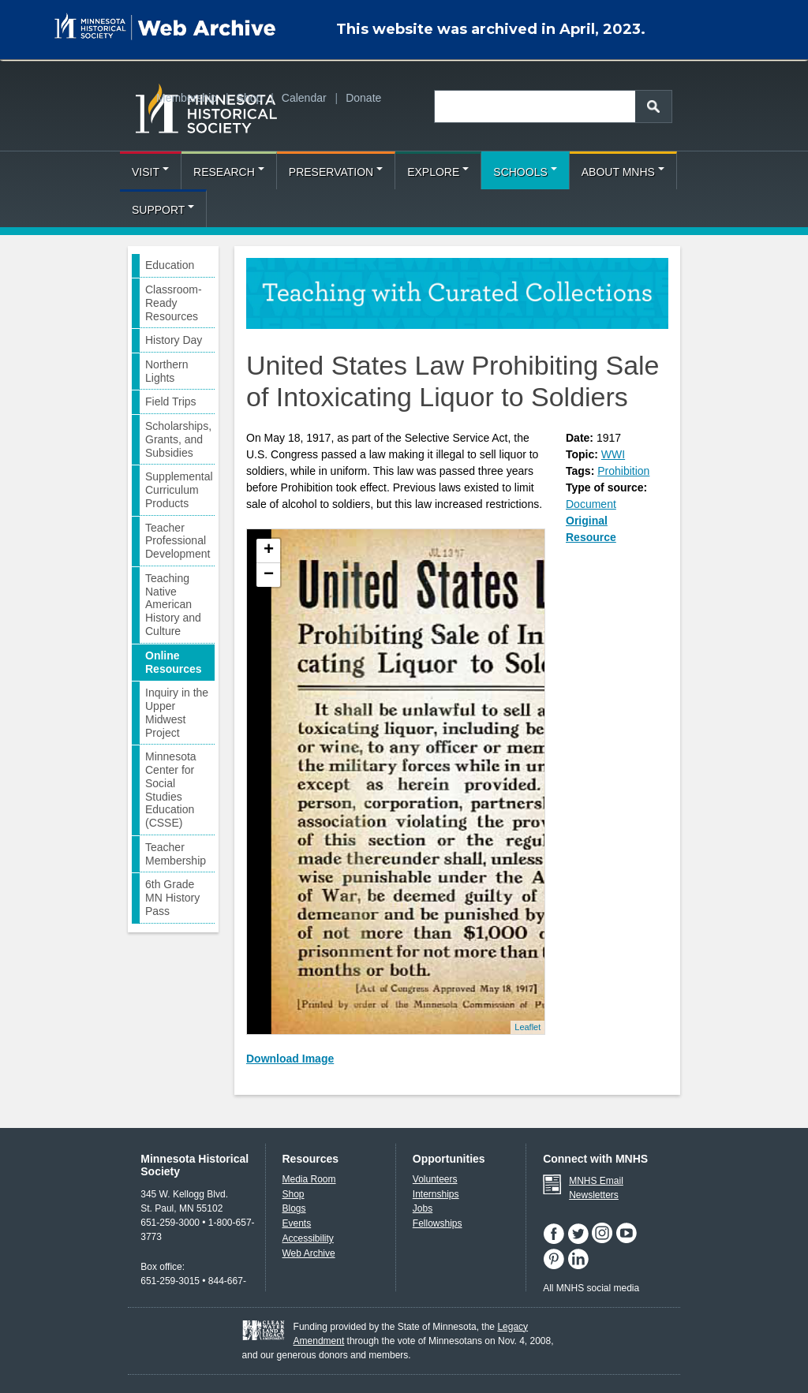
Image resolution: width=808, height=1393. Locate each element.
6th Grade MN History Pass (172, 897)
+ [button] (269, 550)
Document (591, 504)
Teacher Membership (175, 854)
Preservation (336, 172)
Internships (436, 1194)
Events (297, 1223)
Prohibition (623, 471)
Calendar (304, 97)
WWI (613, 454)
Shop (250, 97)
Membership (186, 97)
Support (163, 210)
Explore (438, 172)
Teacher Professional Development (178, 541)
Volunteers (435, 1179)
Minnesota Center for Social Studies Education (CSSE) (170, 789)
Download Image (290, 1058)
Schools (524, 172)
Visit (150, 172)
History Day (173, 340)
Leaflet (527, 1027)
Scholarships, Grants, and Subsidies (178, 439)
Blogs (294, 1208)
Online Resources (173, 662)
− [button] (269, 575)
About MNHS (623, 172)
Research (228, 172)
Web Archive (308, 1253)
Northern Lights (166, 371)
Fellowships (437, 1223)
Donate (363, 97)
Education (169, 265)
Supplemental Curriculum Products (179, 490)
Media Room (309, 1179)
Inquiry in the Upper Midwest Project (176, 712)
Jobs (422, 1208)
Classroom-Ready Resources (173, 303)
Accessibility (308, 1238)
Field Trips (170, 401)
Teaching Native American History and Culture (173, 604)
